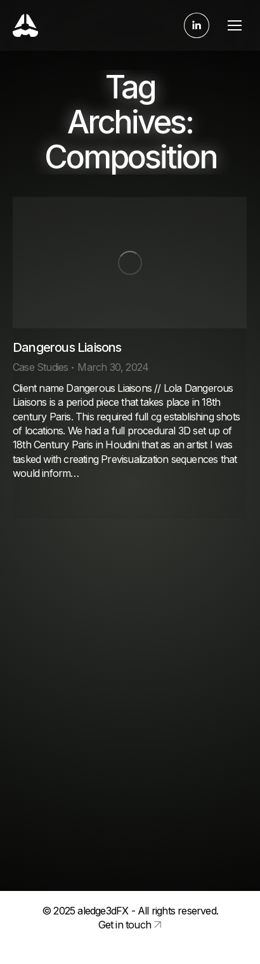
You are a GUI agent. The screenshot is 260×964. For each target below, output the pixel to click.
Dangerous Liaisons (67, 347)
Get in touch (124, 924)
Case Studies (40, 367)
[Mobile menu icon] (234, 25)
